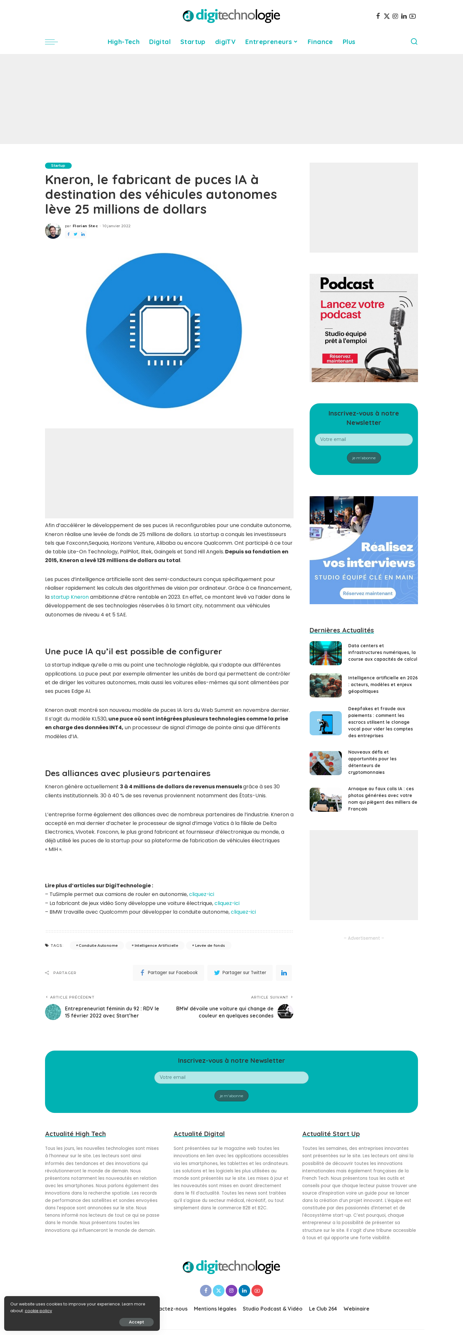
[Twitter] (387, 16)
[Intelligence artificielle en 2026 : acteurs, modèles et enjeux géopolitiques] (326, 690)
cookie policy (25, 1310)
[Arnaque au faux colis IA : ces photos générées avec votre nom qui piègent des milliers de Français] (326, 804)
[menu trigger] (54, 41)
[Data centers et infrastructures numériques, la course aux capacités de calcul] (326, 655)
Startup (58, 165)
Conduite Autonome (98, 944)
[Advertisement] (231, 99)
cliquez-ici (201, 894)
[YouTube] (412, 16)
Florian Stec (85, 226)
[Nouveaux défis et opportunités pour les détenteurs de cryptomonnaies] (326, 768)
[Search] (414, 41)
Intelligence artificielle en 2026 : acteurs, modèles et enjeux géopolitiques (378, 689)
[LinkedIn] (404, 16)
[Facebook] (378, 16)
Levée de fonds (210, 944)
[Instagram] (395, 16)
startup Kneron (70, 597)
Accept (77, 1321)
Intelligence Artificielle (156, 944)
